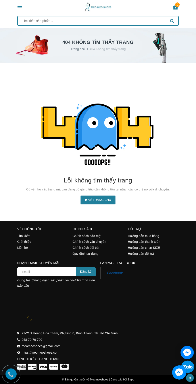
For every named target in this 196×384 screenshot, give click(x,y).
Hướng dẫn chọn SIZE (144, 247)
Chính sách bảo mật (87, 236)
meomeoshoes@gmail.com (41, 346)
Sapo (131, 379)
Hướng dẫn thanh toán (144, 241)
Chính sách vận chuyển (89, 241)
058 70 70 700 (32, 339)
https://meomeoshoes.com (40, 352)
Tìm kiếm (24, 236)
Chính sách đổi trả (86, 247)
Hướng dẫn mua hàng (143, 236)
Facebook (115, 273)
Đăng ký (85, 271)
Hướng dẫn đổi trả (141, 253)
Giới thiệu (24, 241)
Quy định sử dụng (85, 253)
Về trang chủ (98, 200)
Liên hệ (22, 247)
